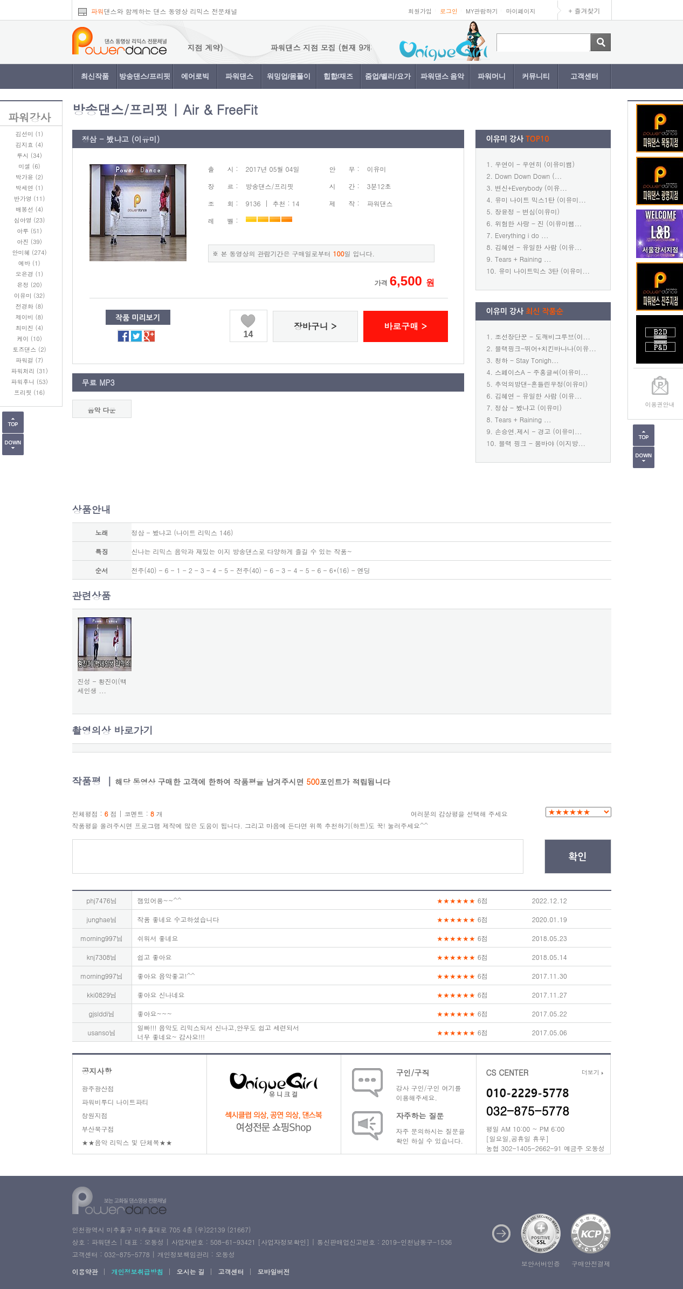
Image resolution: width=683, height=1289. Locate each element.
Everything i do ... (521, 235)
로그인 (449, 11)
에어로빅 (195, 76)
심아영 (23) (29, 220)
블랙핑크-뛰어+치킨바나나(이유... (545, 348)
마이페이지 (521, 11)
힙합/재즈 (338, 76)
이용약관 (85, 1271)
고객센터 (584, 76)
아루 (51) (29, 231)
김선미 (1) (29, 134)
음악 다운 (101, 409)
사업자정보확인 (283, 1241)
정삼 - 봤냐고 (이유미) (528, 407)
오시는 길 (191, 1271)
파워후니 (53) (29, 382)
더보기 (592, 1072)
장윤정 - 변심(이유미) (527, 211)
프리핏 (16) (29, 392)
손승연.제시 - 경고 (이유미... (538, 431)
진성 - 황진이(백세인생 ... (102, 686)
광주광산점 (98, 1088)
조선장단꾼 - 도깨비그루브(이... (542, 336)
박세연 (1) (29, 188)
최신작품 (95, 76)
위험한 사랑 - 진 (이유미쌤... (538, 223)
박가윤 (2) (29, 177)
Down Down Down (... (528, 175)
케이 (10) (29, 339)
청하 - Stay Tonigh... (526, 360)
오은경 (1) (29, 274)
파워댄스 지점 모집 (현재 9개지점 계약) (366, 47)
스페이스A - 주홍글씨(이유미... (541, 372)
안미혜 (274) (29, 252)
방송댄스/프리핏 (144, 76)
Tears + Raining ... (523, 258)
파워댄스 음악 (442, 76)
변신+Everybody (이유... (531, 187)
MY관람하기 (482, 11)
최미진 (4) (29, 328)
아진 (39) (29, 242)
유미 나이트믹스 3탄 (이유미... (544, 270)
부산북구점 (98, 1128)
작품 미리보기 (137, 318)
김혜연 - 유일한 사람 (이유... (538, 247)
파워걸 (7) (29, 360)
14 (248, 334)
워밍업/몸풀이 (289, 76)
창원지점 (95, 1115)
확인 (578, 857)
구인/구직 (413, 1072)
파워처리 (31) (29, 371)
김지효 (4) (29, 145)
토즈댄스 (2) (29, 349)
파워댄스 (239, 76)
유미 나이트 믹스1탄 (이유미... (540, 199)
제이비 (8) (29, 317)
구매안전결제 (590, 1263)
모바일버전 (274, 1271)
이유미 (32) (29, 295)
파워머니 (492, 76)
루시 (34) (29, 155)
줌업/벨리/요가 (388, 76)
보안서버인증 (540, 1263)
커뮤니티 (536, 76)
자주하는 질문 (420, 1115)
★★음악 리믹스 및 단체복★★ (127, 1142)
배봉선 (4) (29, 209)
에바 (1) (29, 263)
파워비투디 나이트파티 (115, 1101)
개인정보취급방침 (137, 1271)
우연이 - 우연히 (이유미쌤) (535, 164)
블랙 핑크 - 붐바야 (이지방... (542, 443)
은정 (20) (29, 285)
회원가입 (420, 11)
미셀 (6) (29, 166)
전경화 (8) (29, 306)
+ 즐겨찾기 (585, 10)
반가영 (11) (29, 198)
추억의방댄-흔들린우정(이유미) (541, 383)
